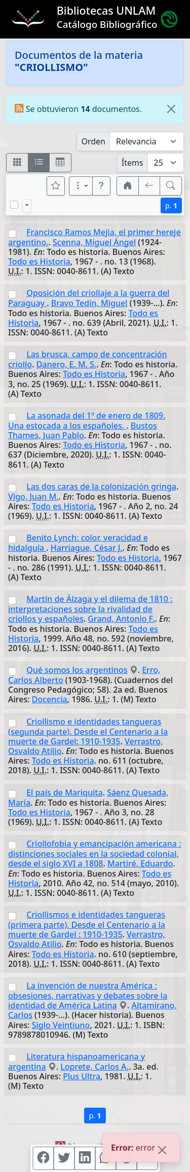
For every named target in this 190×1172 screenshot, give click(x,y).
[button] (101, 186)
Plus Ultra (81, 1076)
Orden (93, 141)
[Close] (171, 109)
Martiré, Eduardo (140, 863)
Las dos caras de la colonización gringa (101, 486)
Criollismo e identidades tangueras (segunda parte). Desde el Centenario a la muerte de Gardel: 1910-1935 (88, 731)
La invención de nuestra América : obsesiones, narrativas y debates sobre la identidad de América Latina (87, 995)
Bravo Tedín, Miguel (89, 303)
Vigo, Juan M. (33, 496)
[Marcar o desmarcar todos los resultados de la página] (14, 205)
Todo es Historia (39, 261)
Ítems (132, 162)
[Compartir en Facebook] (43, 1158)
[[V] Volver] (149, 186)
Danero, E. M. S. (66, 364)
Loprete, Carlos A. (94, 1066)
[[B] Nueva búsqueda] (171, 186)
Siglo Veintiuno (61, 1025)
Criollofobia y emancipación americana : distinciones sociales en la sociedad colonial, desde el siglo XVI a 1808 (94, 853)
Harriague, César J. (87, 547)
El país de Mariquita (64, 792)
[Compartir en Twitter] (63, 1158)
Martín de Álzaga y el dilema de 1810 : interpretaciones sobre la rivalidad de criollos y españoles (90, 608)
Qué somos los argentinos (76, 669)
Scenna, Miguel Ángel (94, 242)
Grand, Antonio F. (121, 618)
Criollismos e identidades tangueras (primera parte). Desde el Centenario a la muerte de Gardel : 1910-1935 (86, 924)
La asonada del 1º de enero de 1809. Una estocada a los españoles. (86, 420)
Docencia (49, 699)
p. (171, 205)
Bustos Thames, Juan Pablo (82, 430)
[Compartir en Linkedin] (84, 1158)
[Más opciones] (81, 186)
